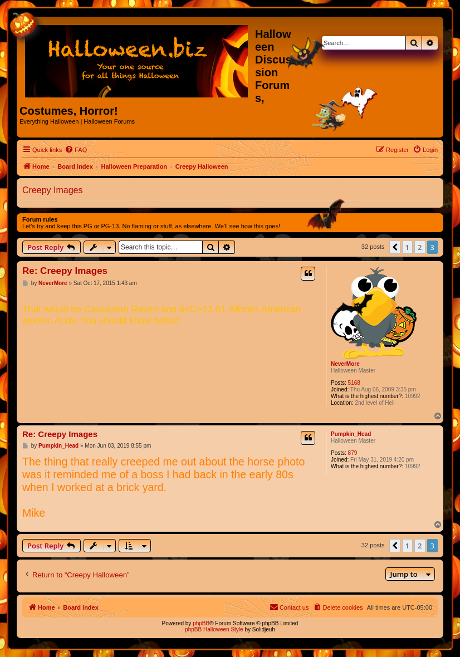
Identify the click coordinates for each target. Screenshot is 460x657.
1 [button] (407, 247)
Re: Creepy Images (64, 271)
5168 (354, 383)
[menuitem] (76, 149)
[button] (394, 247)
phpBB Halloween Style (214, 629)
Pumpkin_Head (351, 434)
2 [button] (420, 247)
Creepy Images (52, 190)
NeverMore (345, 364)
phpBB (201, 623)
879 (353, 453)
